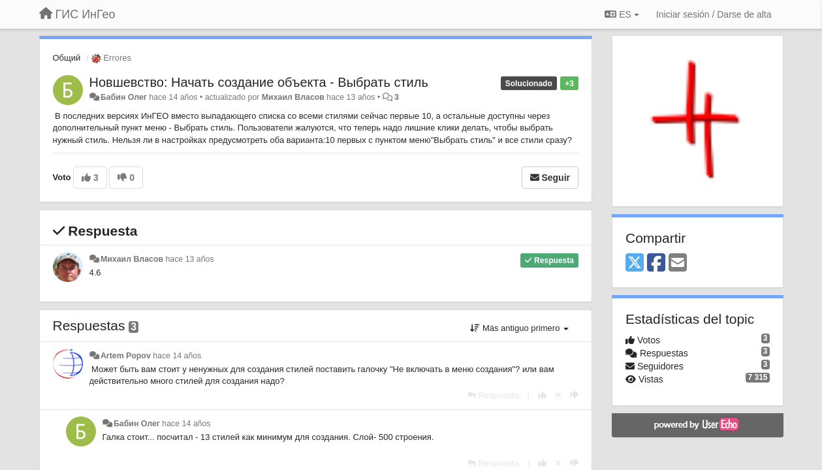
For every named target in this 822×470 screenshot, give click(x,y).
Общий (67, 58)
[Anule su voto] (558, 395)
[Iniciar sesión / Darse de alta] (714, 14)
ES (622, 14)
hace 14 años (177, 355)
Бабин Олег (124, 97)
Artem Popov (126, 355)
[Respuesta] (493, 395)
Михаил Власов (293, 97)
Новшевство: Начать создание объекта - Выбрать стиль (258, 82)
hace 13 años (189, 259)
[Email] (678, 263)
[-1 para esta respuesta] (574, 395)
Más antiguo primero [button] (519, 328)
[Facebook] (656, 263)
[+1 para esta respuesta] (542, 395)
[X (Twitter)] (634, 263)
